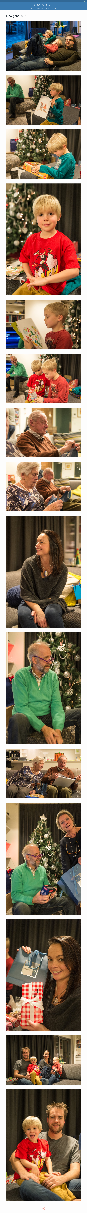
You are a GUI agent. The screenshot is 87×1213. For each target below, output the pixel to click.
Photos (47, 8)
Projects (39, 8)
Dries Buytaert (43, 5)
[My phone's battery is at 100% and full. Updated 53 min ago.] (84, 1)
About (54, 8)
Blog (32, 8)
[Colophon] (43, 1209)
